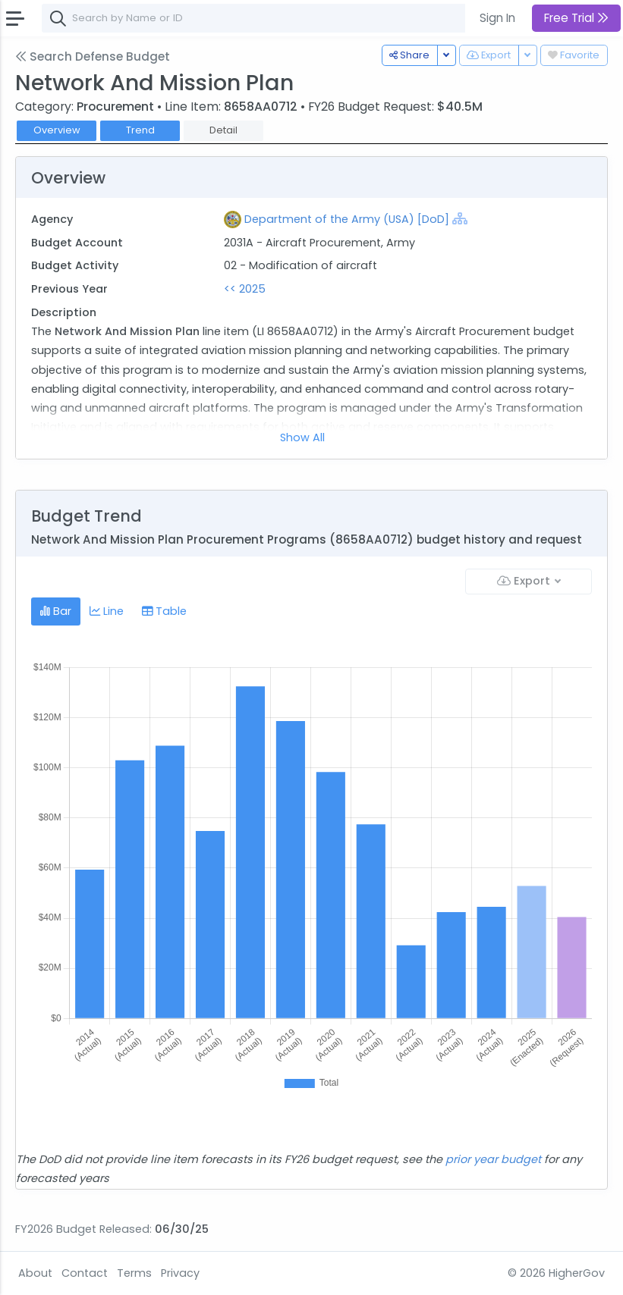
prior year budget (493, 1159)
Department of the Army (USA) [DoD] (346, 219)
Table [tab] (164, 611)
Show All (302, 437)
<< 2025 (245, 288)
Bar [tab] (55, 611)
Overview (56, 130)
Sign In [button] (497, 18)
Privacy (180, 1273)
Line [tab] (107, 611)
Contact (84, 1273)
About (35, 1273)
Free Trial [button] (576, 18)
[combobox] (269, 18)
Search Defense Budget (92, 56)
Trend (140, 130)
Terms (134, 1273)
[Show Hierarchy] (459, 218)
